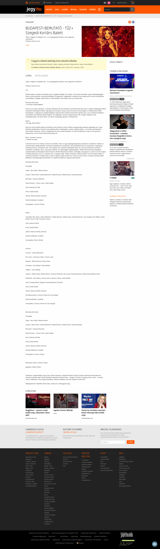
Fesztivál (67, 453)
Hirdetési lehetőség (100, 536)
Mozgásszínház (49, 497)
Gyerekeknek (86, 473)
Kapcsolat (52, 536)
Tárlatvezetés (86, 467)
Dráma (46, 472)
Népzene (28, 459)
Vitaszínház (48, 519)
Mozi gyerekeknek (125, 486)
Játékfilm (122, 475)
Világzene (29, 470)
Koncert (65, 459)
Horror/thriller (123, 470)
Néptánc (47, 517)
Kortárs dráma (48, 479)
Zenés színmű (48, 475)
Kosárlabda (104, 457)
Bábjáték (47, 470)
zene (57, 9)
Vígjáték (46, 459)
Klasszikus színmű (50, 484)
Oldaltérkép (56, 540)
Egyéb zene (29, 468)
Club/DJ (28, 477)
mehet (130, 442)
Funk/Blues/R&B (31, 486)
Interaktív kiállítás (87, 471)
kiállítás (92, 9)
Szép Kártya (64, 536)
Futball (102, 466)
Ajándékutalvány (34, 3)
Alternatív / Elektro (31, 484)
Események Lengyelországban (72, 540)
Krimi (46, 495)
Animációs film (123, 466)
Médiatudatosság (85, 536)
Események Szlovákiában (93, 540)
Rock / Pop (29, 466)
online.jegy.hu (69, 432)
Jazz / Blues (29, 475)
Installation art (86, 480)
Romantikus (123, 472)
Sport (103, 453)
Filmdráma (122, 459)
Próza (46, 486)
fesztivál (83, 9)
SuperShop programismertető (40, 540)
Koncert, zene (32, 453)
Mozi (121, 453)
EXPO (84, 478)
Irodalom (47, 504)
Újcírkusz (47, 506)
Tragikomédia (48, 521)
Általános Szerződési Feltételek (39, 533)
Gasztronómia (67, 461)
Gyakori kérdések (104, 533)
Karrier (106, 540)
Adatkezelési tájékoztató (88, 533)
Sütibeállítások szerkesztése (64, 543)
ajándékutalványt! (34, 432)
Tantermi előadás (49, 515)
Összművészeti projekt (70, 457)
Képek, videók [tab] (41, 76)
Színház (47, 453)
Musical (46, 461)
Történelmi (85, 460)
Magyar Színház (115, 181)
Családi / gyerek (31, 461)
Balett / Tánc (48, 466)
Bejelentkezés (122, 3)
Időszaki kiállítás (87, 462)
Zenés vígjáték (49, 508)
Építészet (85, 476)
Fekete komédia (49, 499)
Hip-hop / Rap (30, 481)
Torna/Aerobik (104, 459)
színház (49, 9)
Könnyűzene (30, 472)
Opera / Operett (31, 464)
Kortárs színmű (49, 477)
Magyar (80, 543)
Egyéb (46, 457)
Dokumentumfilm (124, 468)
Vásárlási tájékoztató (39, 536)
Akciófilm (122, 477)
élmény (73, 9)
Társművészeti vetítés (126, 461)
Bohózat (47, 492)
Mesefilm (122, 484)
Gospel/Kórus (30, 479)
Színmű (46, 490)
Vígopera (47, 524)
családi (65, 9)
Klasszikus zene (31, 457)
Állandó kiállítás (87, 464)
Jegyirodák (74, 536)
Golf (101, 461)
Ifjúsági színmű (49, 488)
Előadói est (47, 481)
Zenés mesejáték (49, 501)
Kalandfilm (122, 479)
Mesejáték (47, 464)
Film (64, 466)
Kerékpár (103, 464)
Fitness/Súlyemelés (106, 470)
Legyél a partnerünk (62, 3)
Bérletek (49, 3)
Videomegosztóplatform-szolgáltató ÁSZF (65, 533)
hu (114, 2)
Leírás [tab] (29, 76)
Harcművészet (105, 468)
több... (28, 45)
